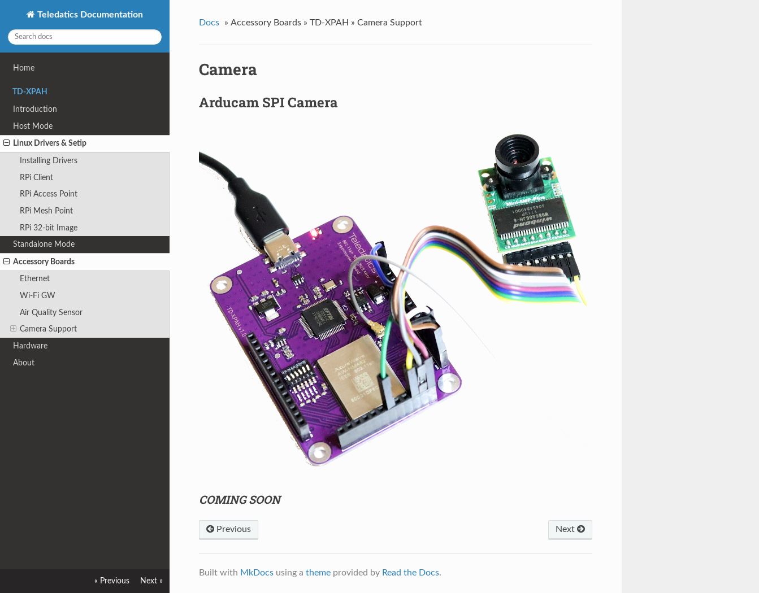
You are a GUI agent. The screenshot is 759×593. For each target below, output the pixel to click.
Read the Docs (410, 572)
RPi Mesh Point (46, 211)
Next (570, 529)
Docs (209, 22)
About (23, 363)
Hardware (30, 346)
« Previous (111, 581)
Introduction (35, 109)
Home (23, 68)
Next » (151, 581)
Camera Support (43, 329)
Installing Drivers (48, 160)
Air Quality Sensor (51, 312)
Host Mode (33, 126)
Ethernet (35, 278)
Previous (228, 529)
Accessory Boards (39, 262)
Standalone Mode (44, 244)
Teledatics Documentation (89, 14)
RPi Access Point (48, 194)
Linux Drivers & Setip (44, 143)
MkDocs (257, 572)
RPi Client (36, 177)
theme (318, 572)
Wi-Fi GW (37, 295)
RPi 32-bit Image (48, 228)
